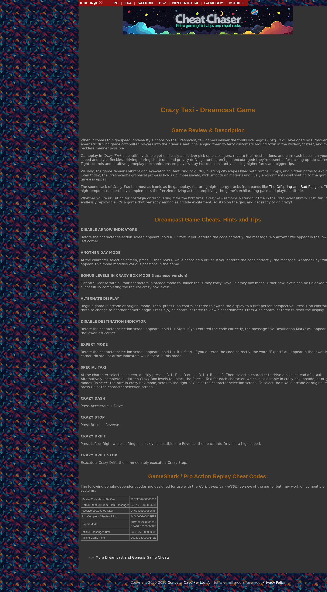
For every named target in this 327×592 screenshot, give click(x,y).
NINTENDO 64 (185, 3)
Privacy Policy (274, 583)
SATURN (145, 3)
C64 (128, 3)
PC (115, 3)
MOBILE (236, 3)
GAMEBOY (213, 3)
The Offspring (280, 187)
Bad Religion (311, 187)
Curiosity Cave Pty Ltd (186, 583)
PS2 (162, 3)
